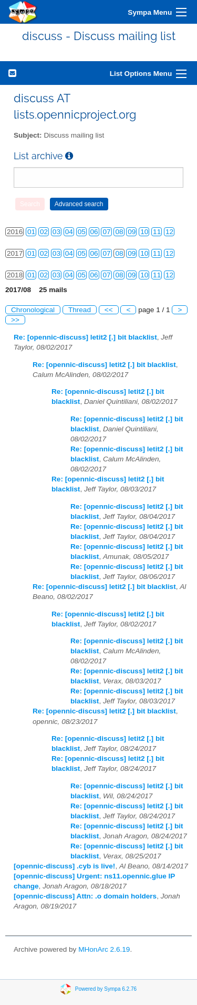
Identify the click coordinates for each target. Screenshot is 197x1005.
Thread (79, 310)
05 (82, 232)
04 (69, 232)
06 (94, 232)
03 (56, 232)
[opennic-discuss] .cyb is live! (64, 866)
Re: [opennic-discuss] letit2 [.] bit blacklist (85, 337)
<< (109, 310)
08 (119, 232)
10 (144, 232)
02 (44, 232)
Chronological (33, 310)
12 (169, 232)
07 (106, 232)
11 (157, 232)
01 (31, 232)
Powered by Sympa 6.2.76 (106, 989)
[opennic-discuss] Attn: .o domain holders (85, 896)
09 (132, 232)
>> (15, 320)
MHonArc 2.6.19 (104, 949)
